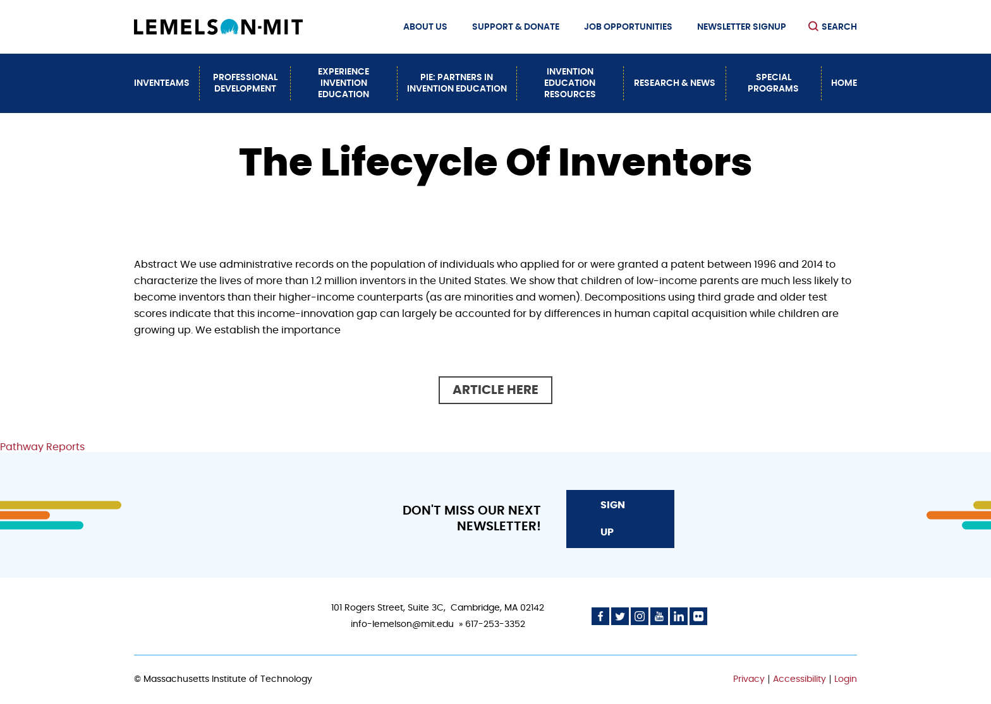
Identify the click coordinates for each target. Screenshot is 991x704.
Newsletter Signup (741, 27)
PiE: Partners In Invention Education (457, 83)
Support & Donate (515, 27)
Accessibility (799, 679)
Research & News (674, 83)
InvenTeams (162, 83)
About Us (425, 27)
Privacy (749, 679)
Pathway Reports (42, 447)
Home (844, 83)
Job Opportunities (628, 27)
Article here (495, 390)
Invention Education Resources (570, 83)
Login (845, 679)
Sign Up (612, 518)
